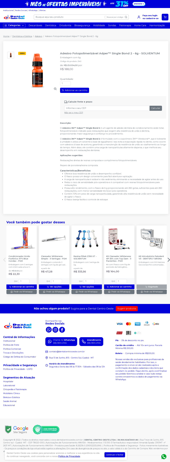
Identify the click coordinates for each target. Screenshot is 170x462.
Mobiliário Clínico (11, 393)
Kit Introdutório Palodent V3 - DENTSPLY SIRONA (151, 257)
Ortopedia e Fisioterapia (14, 389)
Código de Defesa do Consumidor (19, 357)
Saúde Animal (9, 401)
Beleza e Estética (11, 397)
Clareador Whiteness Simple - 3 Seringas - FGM (54, 257)
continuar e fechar (114, 455)
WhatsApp (33, 10)
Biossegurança (82, 25)
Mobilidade (99, 25)
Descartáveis (35, 25)
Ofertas (42, 10)
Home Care (140, 25)
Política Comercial (12, 349)
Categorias (14, 25)
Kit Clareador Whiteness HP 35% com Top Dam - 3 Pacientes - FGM (118, 258)
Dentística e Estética (22, 36)
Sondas (112, 25)
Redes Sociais (21, 10)
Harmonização (157, 25)
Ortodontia (65, 25)
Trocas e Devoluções (13, 353)
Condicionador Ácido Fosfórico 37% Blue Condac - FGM (19, 258)
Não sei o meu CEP (73, 112)
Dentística (50, 25)
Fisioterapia (125, 25)
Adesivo (38, 36)
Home (6, 36)
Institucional (8, 10)
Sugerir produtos (126, 308)
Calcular (155, 108)
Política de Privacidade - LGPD (18, 369)
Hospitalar (8, 381)
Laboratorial (9, 385)
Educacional (9, 405)
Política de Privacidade (69, 456)
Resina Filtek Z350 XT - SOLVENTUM (85, 257)
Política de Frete (11, 345)
